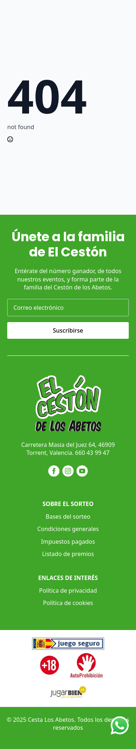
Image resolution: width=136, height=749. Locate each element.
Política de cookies (68, 603)
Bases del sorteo (68, 516)
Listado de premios (68, 554)
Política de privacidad (68, 590)
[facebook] (53, 471)
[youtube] (82, 471)
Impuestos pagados (68, 542)
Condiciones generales (68, 529)
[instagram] (68, 471)
